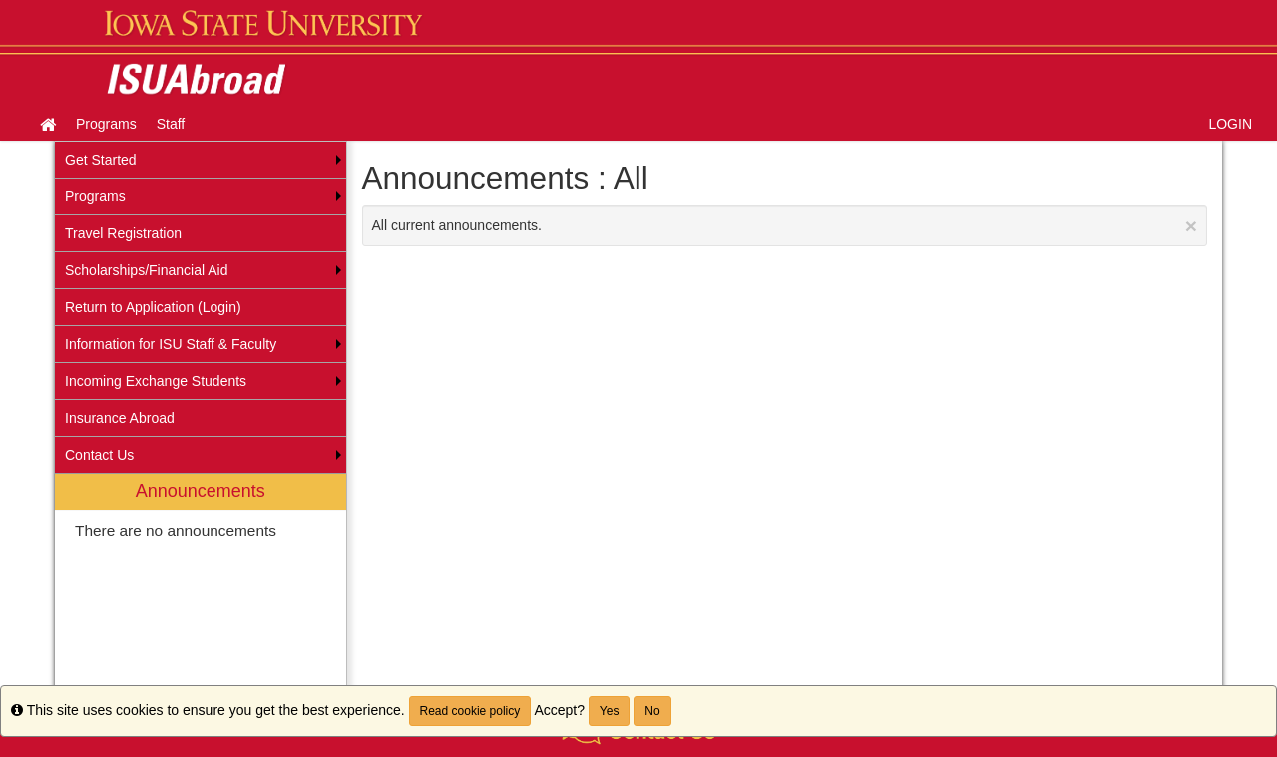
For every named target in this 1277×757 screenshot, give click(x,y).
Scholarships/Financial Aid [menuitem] (146, 270)
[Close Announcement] (1191, 225)
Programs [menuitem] (95, 196)
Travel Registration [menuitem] (123, 233)
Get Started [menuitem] (101, 160)
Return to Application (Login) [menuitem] (153, 307)
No (651, 711)
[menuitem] (200, 589)
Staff (171, 124)
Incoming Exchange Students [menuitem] (155, 381)
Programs (106, 124)
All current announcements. (785, 225)
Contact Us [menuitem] (99, 455)
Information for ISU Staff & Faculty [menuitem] (170, 344)
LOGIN (1230, 124)
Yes (610, 711)
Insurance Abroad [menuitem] (120, 418)
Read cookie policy (470, 711)
